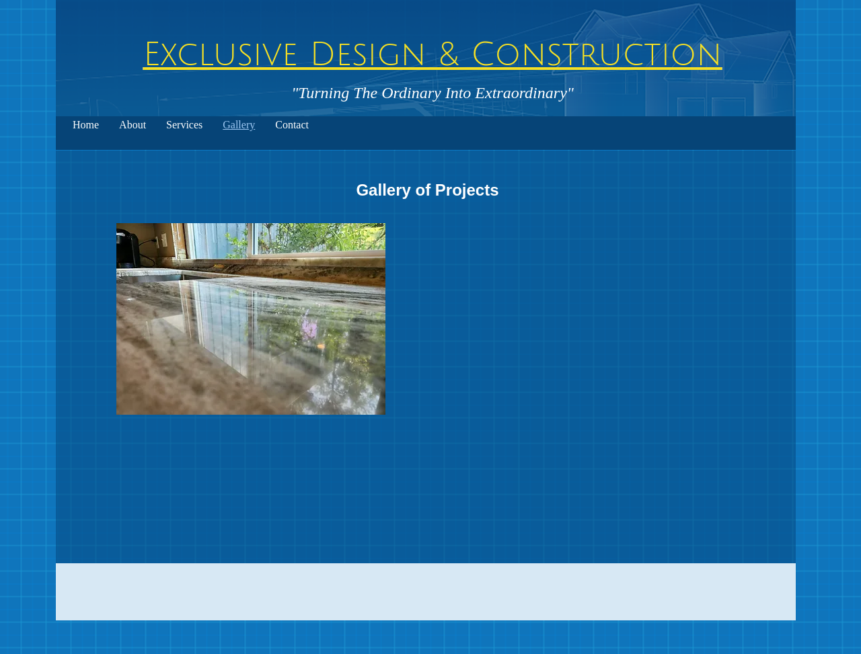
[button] (250, 319)
